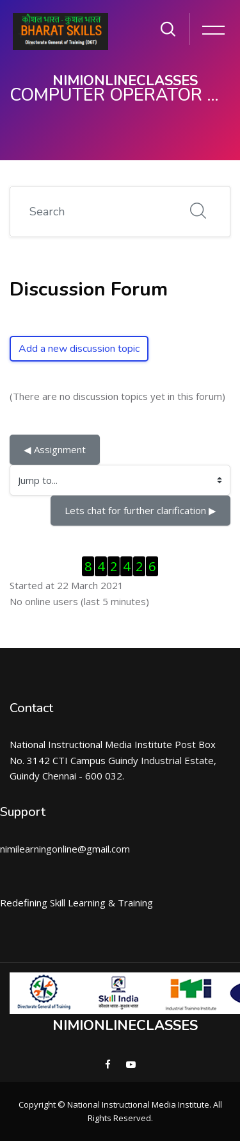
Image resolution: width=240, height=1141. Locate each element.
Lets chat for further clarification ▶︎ (140, 510)
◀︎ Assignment (55, 449)
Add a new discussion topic (79, 349)
